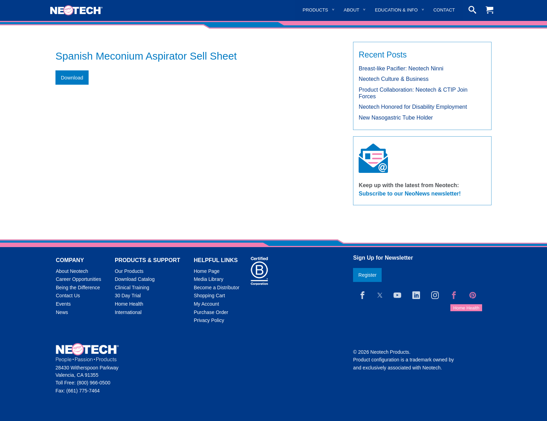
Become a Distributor (216, 287)
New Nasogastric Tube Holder (396, 118)
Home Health (129, 304)
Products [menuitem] (315, 10)
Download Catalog (135, 279)
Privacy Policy (209, 320)
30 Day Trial (128, 295)
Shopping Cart (209, 295)
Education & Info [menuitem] (396, 10)
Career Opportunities (78, 279)
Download (72, 78)
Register (367, 275)
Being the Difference (78, 287)
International (128, 312)
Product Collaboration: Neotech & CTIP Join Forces (413, 93)
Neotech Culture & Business (393, 79)
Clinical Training (132, 287)
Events (63, 304)
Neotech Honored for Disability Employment (413, 107)
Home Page (206, 271)
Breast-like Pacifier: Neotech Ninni (401, 68)
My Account (206, 304)
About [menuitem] (351, 10)
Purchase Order (211, 312)
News (62, 312)
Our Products (129, 271)
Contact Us (68, 295)
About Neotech (72, 271)
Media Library (208, 279)
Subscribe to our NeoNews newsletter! (410, 194)
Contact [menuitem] (444, 10)
